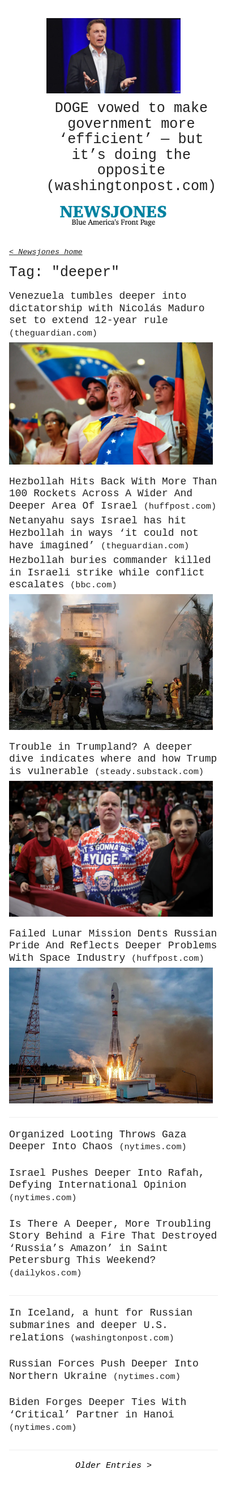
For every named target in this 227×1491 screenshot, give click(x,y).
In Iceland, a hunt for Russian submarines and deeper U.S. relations (100, 1323)
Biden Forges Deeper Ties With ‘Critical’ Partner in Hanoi (97, 1412)
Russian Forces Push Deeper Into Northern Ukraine (104, 1368)
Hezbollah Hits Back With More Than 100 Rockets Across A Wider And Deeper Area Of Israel (113, 492)
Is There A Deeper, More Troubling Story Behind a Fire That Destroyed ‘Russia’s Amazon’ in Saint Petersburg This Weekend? (113, 1246)
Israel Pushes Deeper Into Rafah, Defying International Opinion (107, 1183)
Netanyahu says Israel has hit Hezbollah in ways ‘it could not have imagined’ (104, 531)
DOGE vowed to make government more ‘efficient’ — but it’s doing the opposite (131, 146)
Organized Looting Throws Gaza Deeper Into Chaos (98, 1139)
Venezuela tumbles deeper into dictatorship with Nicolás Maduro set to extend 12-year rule (107, 312)
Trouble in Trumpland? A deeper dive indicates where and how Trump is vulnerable (113, 757)
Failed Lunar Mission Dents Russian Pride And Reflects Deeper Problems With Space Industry (113, 944)
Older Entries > (113, 1463)
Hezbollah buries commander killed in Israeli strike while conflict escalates (110, 570)
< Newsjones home (46, 249)
